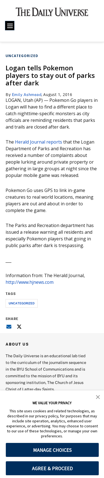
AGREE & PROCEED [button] (52, 468)
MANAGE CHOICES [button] (52, 450)
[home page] (52, 14)
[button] (98, 396)
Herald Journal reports (38, 142)
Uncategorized (22, 55)
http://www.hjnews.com (30, 282)
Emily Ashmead (27, 94)
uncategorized (22, 303)
